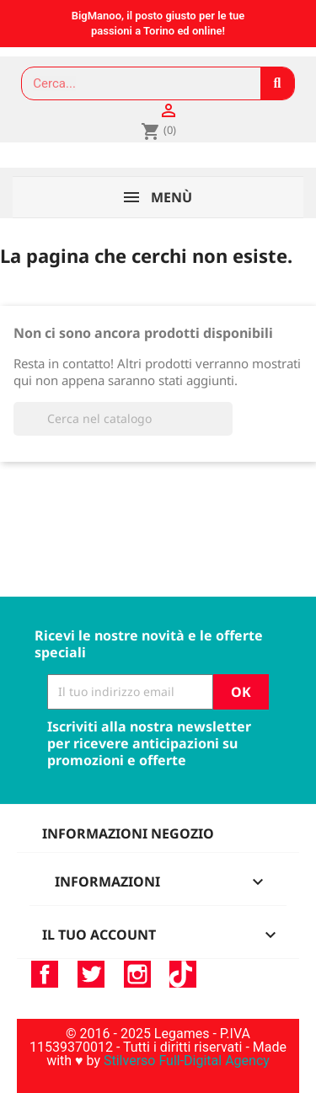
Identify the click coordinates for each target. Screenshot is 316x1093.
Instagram (137, 974)
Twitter (91, 974)
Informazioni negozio (128, 833)
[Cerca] (123, 419)
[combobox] (133, 83)
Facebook (44, 974)
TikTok (182, 974)
